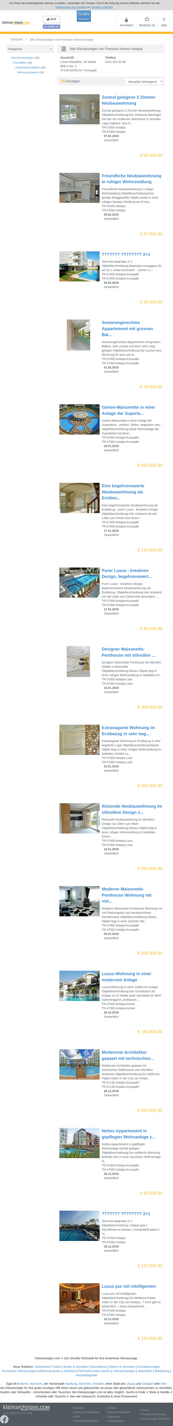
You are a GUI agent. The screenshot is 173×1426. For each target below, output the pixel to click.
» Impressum (113, 1416)
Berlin (24, 1383)
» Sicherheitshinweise (118, 1412)
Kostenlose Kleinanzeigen (19, 1371)
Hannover (35, 1383)
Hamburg (71, 1383)
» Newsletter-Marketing (152, 1414)
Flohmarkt (84, 1371)
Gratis (83, 16)
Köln (164, 1383)
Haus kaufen (102, 1371)
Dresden (98, 1383)
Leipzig (130, 1383)
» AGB (76, 1416)
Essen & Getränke (76, 1366)
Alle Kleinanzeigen (22, 57)
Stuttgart (147, 1383)
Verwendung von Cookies (71, 7)
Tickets (56, 1366)
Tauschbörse (98, 1366)
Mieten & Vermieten (122, 1366)
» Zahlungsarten (115, 1420)
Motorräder (145, 1371)
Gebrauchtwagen (124, 1371)
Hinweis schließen (102, 7)
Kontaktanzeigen (149, 1366)
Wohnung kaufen (27, 72)
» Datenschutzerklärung (85, 1412)
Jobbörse (69, 1371)
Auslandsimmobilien (27, 67)
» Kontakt (111, 1408)
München (85, 1383)
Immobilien (20, 62)
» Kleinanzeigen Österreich (154, 1418)
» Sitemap (78, 1408)
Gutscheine (42, 1366)
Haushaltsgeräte (86, 1375)
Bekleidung (162, 1371)
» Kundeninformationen (85, 1420)
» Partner (144, 1410)
